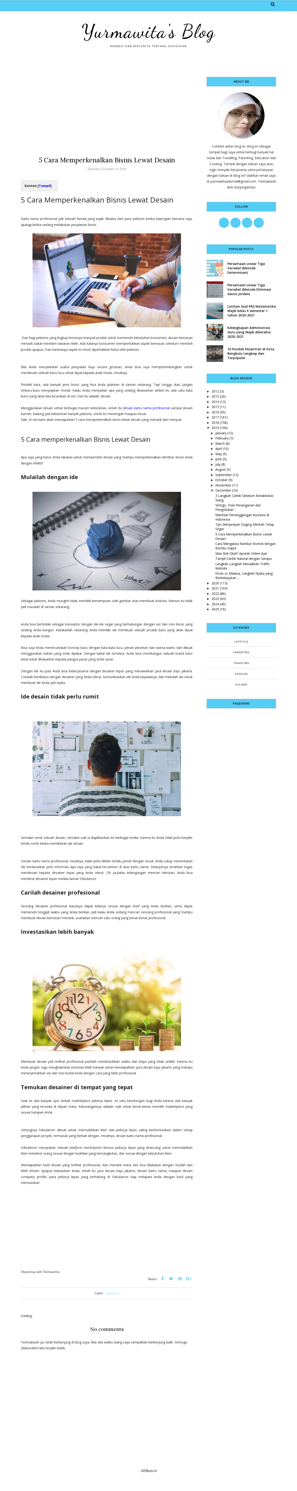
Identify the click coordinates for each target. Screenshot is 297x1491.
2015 (215, 407)
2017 (215, 417)
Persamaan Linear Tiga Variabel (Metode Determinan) (246, 268)
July (217, 464)
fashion (241, 674)
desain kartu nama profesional (146, 408)
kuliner (241, 684)
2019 (215, 427)
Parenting (241, 652)
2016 (215, 412)
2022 (215, 593)
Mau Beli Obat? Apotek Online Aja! (241, 553)
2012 (215, 391)
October (221, 480)
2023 (215, 598)
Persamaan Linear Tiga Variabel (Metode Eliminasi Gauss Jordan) (249, 289)
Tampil (44, 186)
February (222, 438)
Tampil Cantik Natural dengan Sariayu (243, 558)
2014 (215, 401)
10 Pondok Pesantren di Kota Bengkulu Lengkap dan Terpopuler (250, 353)
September (223, 475)
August (220, 469)
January (220, 433)
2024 (215, 604)
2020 (215, 583)
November (223, 485)
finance (112, 1293)
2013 (215, 396)
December (223, 490)
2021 (215, 588)
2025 (215, 609)
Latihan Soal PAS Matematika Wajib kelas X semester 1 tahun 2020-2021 (251, 310)
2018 (215, 422)
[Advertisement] (107, 109)
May (218, 454)
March (220, 443)
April (218, 448)
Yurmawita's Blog (148, 31)
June (218, 459)
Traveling (241, 663)
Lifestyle (241, 641)
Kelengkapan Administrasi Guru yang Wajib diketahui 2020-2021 (249, 332)
